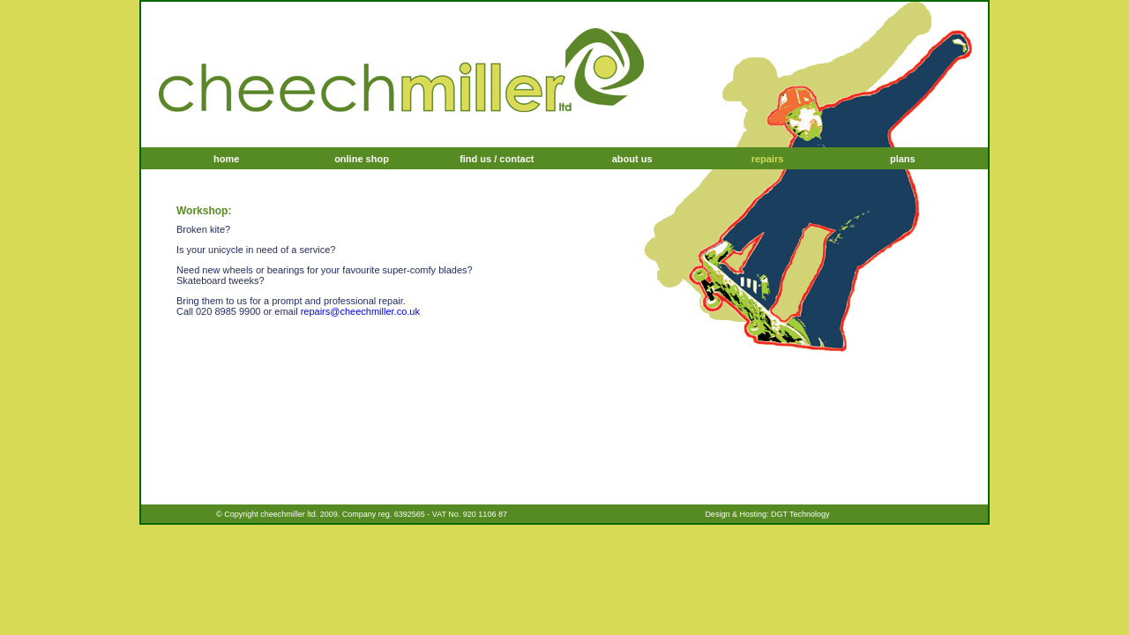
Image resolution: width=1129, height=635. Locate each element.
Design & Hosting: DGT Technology (767, 514)
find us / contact (497, 158)
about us (632, 158)
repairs (767, 158)
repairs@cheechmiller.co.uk (360, 311)
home (226, 158)
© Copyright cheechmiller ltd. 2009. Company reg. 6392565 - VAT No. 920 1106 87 (361, 514)
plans (903, 158)
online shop (361, 158)
